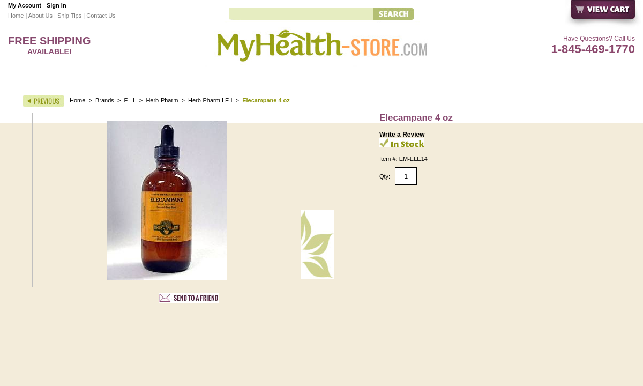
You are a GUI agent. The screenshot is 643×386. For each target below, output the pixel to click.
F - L (130, 100)
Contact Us (100, 15)
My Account (24, 5)
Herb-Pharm (162, 100)
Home (16, 15)
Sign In (56, 5)
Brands (104, 100)
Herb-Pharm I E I (210, 100)
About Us (40, 15)
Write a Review (401, 134)
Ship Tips (69, 15)
